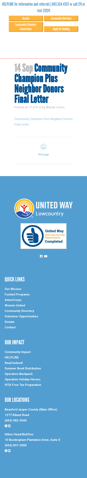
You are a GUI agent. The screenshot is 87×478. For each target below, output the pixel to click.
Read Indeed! (14, 363)
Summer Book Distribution (23, 368)
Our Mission (13, 289)
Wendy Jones (55, 107)
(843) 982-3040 (16, 420)
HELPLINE (12, 357)
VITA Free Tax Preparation (23, 385)
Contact (10, 327)
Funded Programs (17, 294)
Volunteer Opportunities (21, 316)
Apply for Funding (61, 29)
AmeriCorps (13, 300)
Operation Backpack (19, 374)
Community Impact (18, 352)
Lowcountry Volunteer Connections (25, 27)
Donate (25, 18)
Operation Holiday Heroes (22, 379)
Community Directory (61, 18)
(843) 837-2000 (16, 445)
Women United (15, 305)
